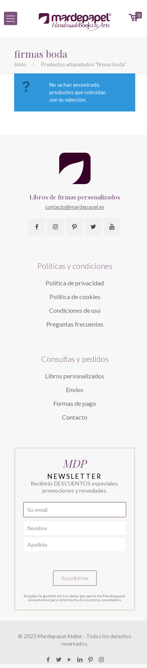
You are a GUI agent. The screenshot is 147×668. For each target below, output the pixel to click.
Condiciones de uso (75, 310)
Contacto (74, 417)
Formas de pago (74, 403)
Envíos (74, 389)
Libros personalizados (74, 376)
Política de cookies (74, 296)
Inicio (20, 64)
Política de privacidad (74, 283)
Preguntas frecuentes (74, 324)
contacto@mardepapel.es (74, 207)
